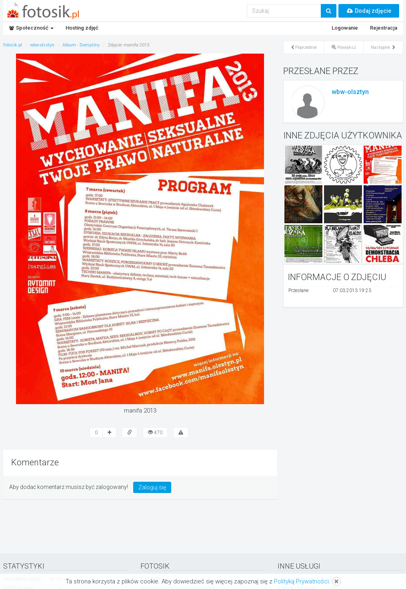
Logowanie (345, 28)
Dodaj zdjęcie (368, 11)
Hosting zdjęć (82, 28)
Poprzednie (304, 47)
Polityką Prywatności (301, 581)
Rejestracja (383, 28)
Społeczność (31, 28)
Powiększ (344, 47)
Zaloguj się (152, 487)
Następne (383, 47)
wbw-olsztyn (350, 92)
